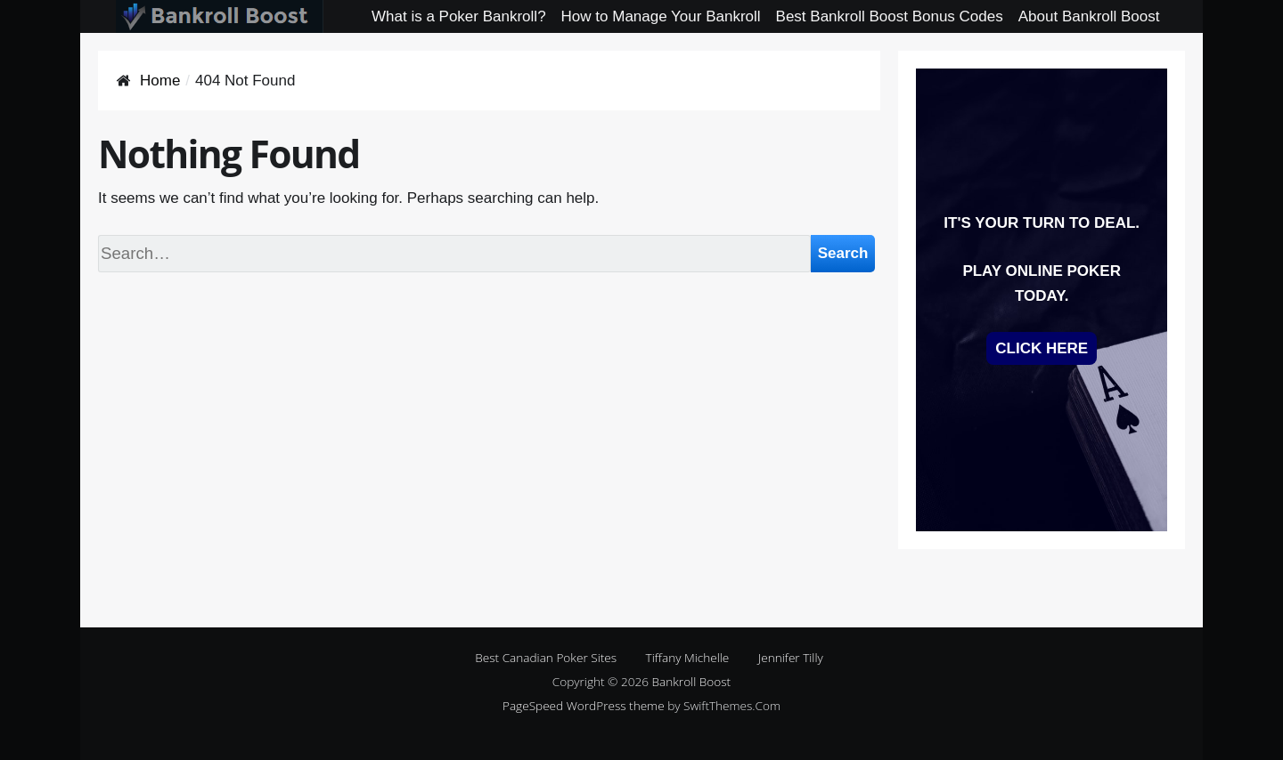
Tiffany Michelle (688, 657)
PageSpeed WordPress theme (584, 705)
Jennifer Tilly (790, 657)
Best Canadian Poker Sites (546, 657)
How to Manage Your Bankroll (661, 16)
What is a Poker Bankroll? (459, 16)
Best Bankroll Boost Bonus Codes (889, 16)
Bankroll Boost (691, 681)
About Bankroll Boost (1089, 16)
